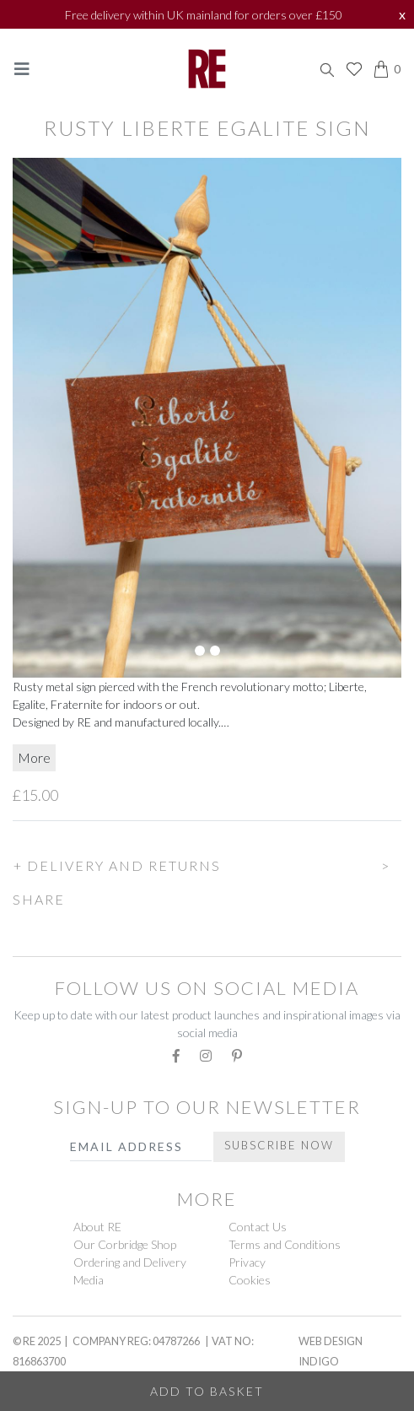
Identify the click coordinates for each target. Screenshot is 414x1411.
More (34, 757)
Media (88, 1280)
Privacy (247, 1262)
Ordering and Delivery (129, 1262)
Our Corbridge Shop (124, 1244)
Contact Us (258, 1226)
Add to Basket (207, 1391)
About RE (97, 1226)
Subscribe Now (279, 1145)
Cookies (250, 1280)
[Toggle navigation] (21, 69)
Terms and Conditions (285, 1244)
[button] (207, 863)
